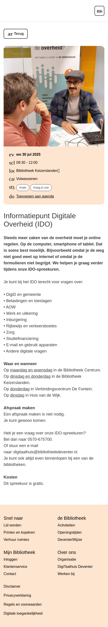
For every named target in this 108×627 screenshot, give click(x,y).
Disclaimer (12, 586)
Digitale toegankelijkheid (23, 613)
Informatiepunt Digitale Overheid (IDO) (40, 220)
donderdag (20, 389)
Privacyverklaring (17, 595)
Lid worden (12, 525)
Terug (19, 34)
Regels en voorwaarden (23, 604)
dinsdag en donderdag (30, 376)
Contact (10, 574)
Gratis (22, 187)
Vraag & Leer (41, 187)
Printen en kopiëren (19, 532)
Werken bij (66, 574)
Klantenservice (15, 567)
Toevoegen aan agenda (35, 196)
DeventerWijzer (70, 540)
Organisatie (67, 559)
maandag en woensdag (31, 370)
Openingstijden (70, 532)
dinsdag (17, 395)
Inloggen (10, 559)
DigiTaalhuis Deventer (75, 567)
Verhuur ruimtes (16, 540)
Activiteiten (66, 525)
